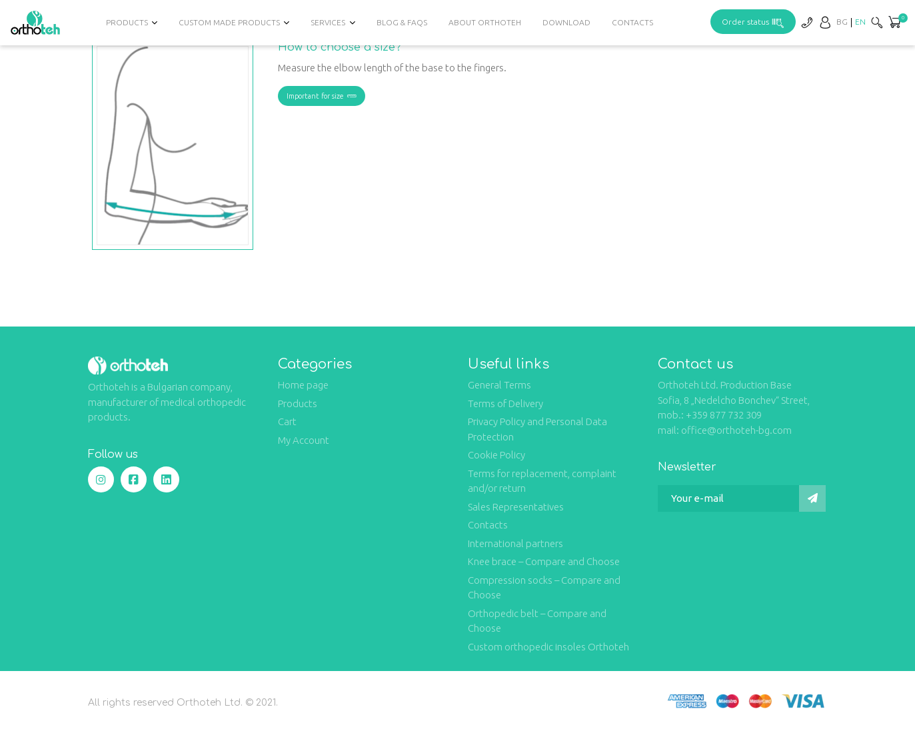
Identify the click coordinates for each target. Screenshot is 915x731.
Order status (753, 21)
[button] (894, 23)
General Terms (499, 384)
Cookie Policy (496, 454)
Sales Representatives (516, 506)
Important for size (322, 96)
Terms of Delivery (505, 403)
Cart (287, 421)
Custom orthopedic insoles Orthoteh (548, 646)
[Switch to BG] (842, 21)
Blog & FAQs (402, 22)
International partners (515, 543)
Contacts (632, 22)
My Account (303, 440)
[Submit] (812, 498)
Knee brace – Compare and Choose (544, 561)
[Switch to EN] (860, 21)
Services (328, 22)
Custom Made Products (229, 22)
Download (566, 22)
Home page (303, 384)
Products (127, 22)
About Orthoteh (485, 22)
